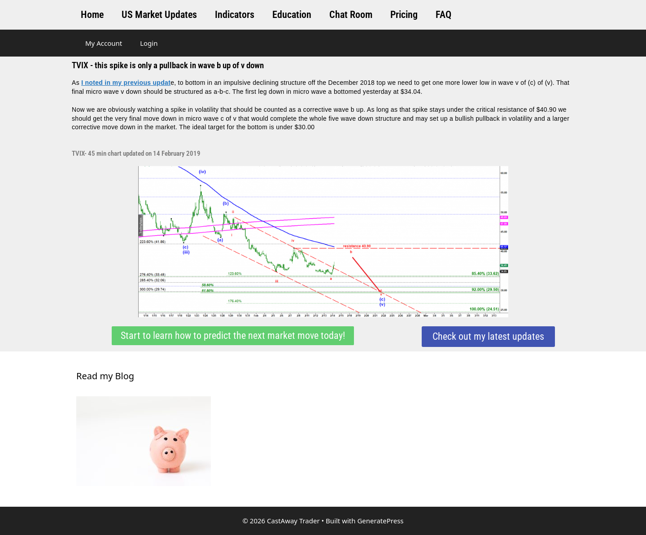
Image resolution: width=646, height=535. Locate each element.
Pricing (404, 14)
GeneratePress (380, 520)
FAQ (443, 14)
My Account (103, 43)
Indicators (234, 14)
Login (148, 43)
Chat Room (350, 14)
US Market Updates (159, 14)
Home (92, 14)
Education (291, 14)
